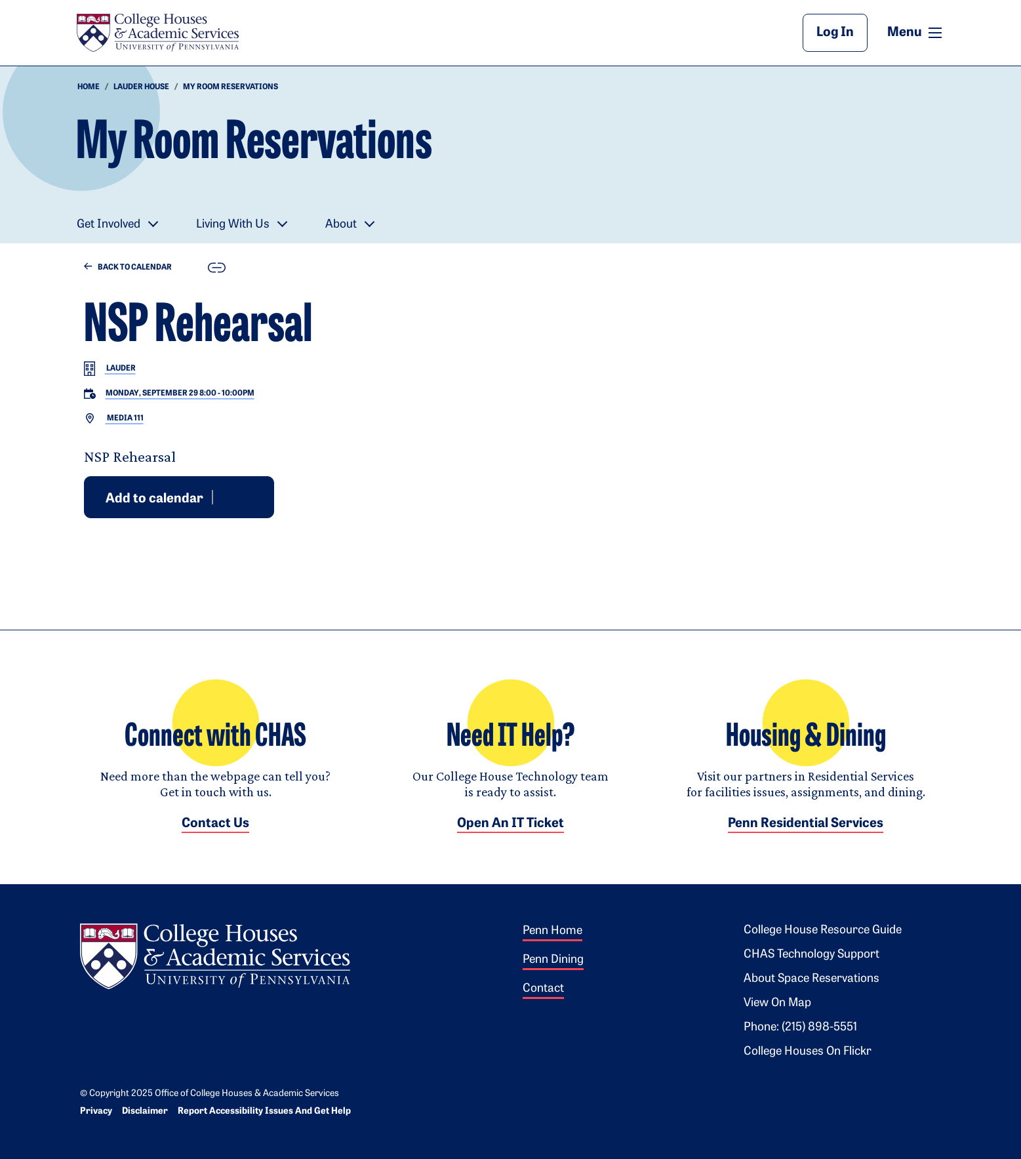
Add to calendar (154, 498)
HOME (88, 87)
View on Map (777, 1003)
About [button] (341, 224)
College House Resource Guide (823, 930)
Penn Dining (553, 960)
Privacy (96, 1111)
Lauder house (141, 87)
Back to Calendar (128, 267)
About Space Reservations (811, 979)
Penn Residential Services (805, 823)
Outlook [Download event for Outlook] (239, 496)
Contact (543, 989)
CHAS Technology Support (811, 954)
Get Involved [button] (108, 224)
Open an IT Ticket (510, 823)
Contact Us (215, 823)
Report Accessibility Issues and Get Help (264, 1111)
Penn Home (552, 931)
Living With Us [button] (233, 224)
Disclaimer (145, 1111)
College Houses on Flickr (807, 1052)
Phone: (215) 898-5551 (800, 1027)
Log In (835, 32)
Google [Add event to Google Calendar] (223, 496)
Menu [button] (916, 32)
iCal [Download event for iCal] (255, 496)
